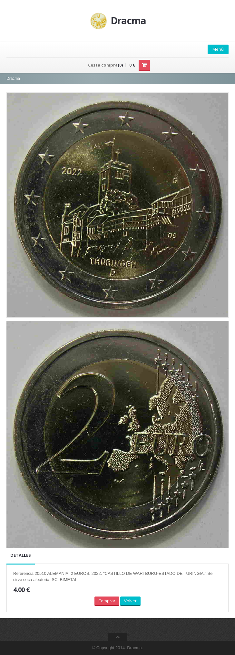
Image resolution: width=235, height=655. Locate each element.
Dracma (13, 78)
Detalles (20, 555)
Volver (130, 601)
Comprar (106, 601)
